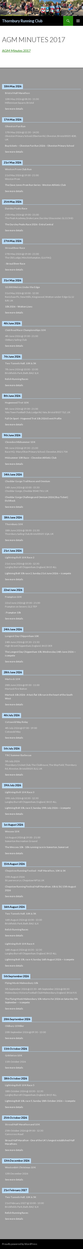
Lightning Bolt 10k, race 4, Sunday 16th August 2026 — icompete (39, 959)
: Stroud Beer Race (15, 263)
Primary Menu (78, 21)
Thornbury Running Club (22, 21)
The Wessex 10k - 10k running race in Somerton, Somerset (37, 847)
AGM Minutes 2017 (16, 50)
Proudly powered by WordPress (19, 1243)
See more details (14, 108)
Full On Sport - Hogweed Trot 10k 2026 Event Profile (33, 418)
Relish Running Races (16, 379)
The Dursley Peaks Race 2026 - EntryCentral (29, 224)
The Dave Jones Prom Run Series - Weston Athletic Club (35, 184)
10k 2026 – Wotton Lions (18, 306)
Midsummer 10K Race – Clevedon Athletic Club (30, 457)
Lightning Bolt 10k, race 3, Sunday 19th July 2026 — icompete (38, 807)
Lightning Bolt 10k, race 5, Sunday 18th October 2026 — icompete (40, 1100)
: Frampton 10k (13, 612)
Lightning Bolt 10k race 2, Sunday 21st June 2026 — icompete (38, 573)
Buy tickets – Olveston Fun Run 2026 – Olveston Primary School (39, 145)
